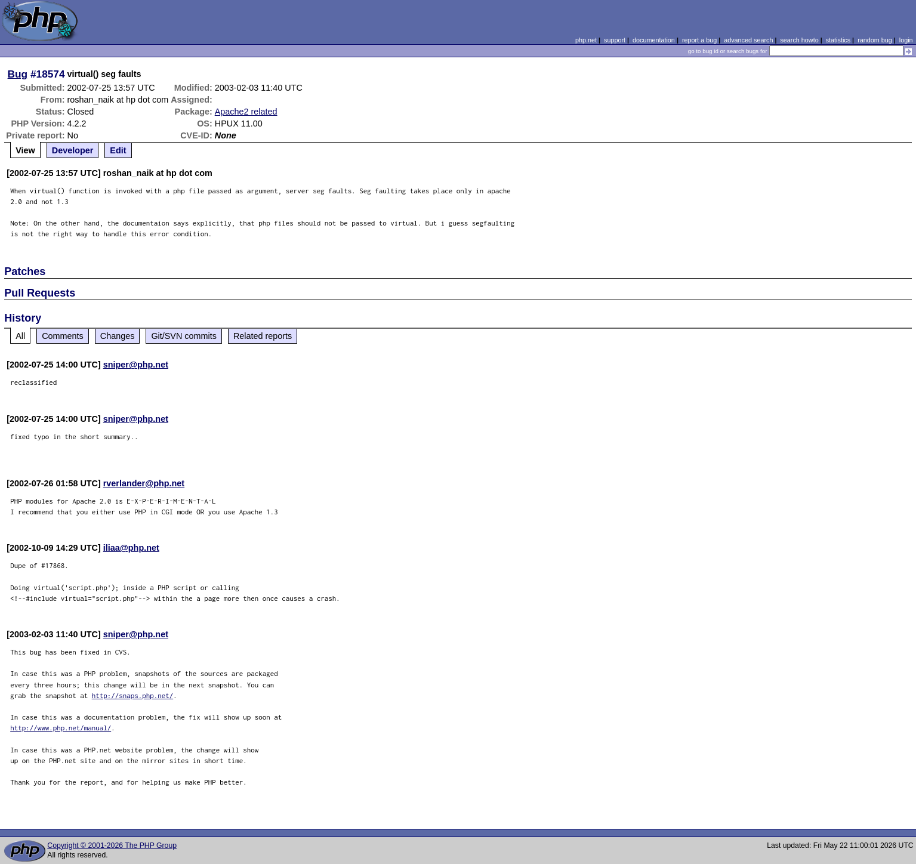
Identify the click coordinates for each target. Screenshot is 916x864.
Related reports (262, 336)
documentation (654, 40)
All (20, 336)
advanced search (748, 40)
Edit (118, 150)
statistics (838, 40)
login (906, 40)
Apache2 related (246, 111)
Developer (73, 150)
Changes (117, 336)
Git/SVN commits (184, 336)
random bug (875, 40)
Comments (63, 336)
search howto (799, 40)
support (614, 40)
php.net (586, 40)
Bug (18, 74)
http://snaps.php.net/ (133, 695)
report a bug (699, 40)
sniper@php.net (135, 364)
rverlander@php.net (143, 483)
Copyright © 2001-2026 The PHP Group (112, 845)
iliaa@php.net (131, 548)
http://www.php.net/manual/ (60, 728)
